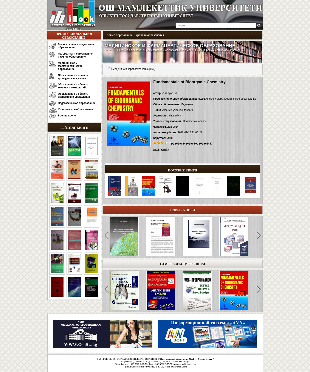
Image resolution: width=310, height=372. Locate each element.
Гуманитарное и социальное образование (76, 46)
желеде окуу (161, 149)
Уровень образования (150, 35)
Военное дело (67, 115)
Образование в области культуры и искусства (73, 77)
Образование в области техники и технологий (73, 86)
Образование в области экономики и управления (74, 95)
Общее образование (120, 35)
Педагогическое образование (77, 103)
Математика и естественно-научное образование (75, 55)
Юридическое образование (75, 109)
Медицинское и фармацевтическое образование (70, 66)
